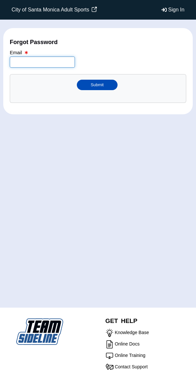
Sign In (176, 9)
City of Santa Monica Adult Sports (54, 9)
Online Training (130, 355)
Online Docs (127, 343)
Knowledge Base (132, 332)
